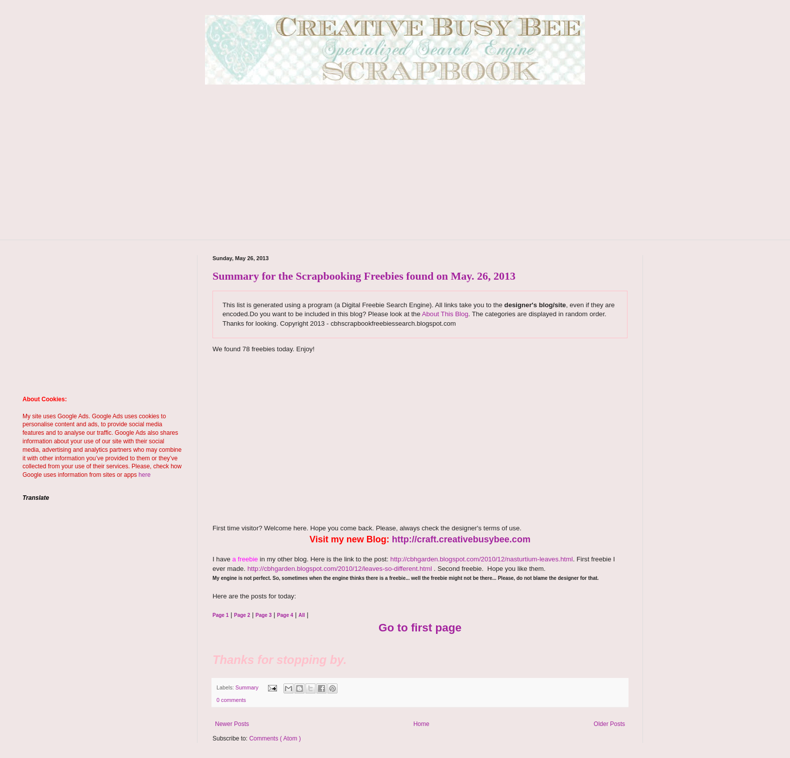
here (144, 474)
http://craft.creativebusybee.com (461, 539)
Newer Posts (232, 723)
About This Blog (445, 314)
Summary (248, 687)
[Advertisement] (395, 170)
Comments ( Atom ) (274, 738)
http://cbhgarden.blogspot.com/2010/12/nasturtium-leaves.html (481, 559)
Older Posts (609, 723)
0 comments (231, 700)
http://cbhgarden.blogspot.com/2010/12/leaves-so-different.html (340, 568)
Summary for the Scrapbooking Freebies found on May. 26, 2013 (364, 276)
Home (422, 723)
